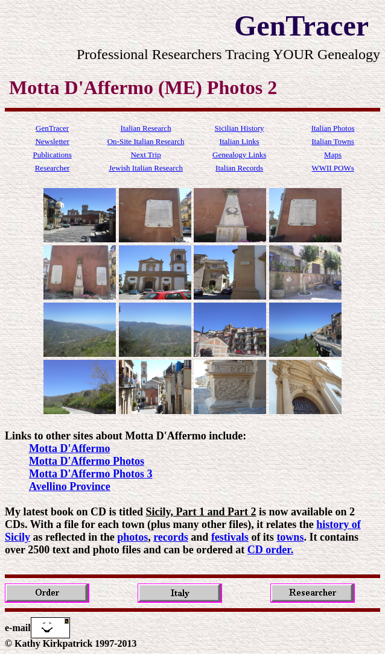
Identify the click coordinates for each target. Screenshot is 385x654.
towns (290, 537)
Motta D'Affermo (69, 448)
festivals (230, 537)
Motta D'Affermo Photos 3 (90, 474)
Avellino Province (69, 486)
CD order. (270, 550)
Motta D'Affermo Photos (86, 461)
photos (132, 537)
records (170, 537)
